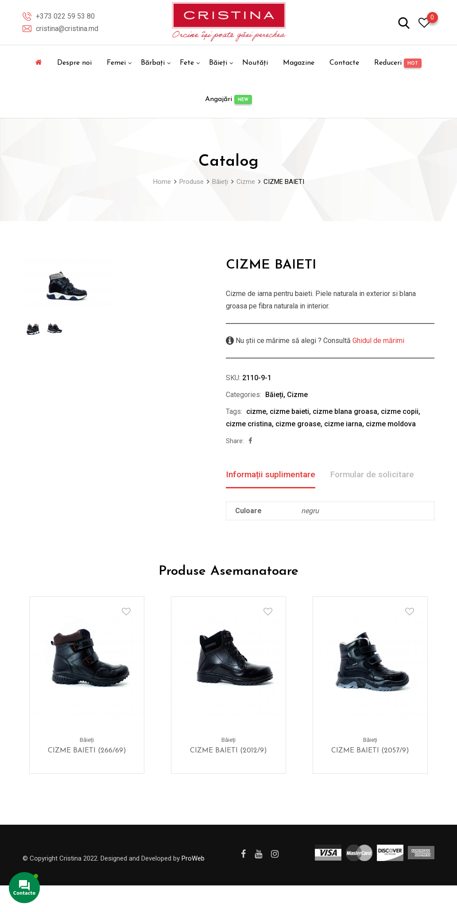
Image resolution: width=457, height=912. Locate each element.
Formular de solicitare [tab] (270, 501)
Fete (187, 62)
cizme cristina (249, 424)
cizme (256, 411)
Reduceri (398, 63)
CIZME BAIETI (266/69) (87, 777)
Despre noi (74, 62)
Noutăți (255, 62)
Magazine (298, 62)
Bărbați (153, 62)
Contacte (344, 62)
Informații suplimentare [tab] (273, 475)
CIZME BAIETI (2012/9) (228, 777)
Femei (116, 62)
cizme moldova (391, 424)
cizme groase (298, 424)
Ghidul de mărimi (377, 340)
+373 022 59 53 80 (65, 16)
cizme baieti (289, 411)
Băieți (218, 62)
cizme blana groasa (345, 411)
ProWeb (193, 885)
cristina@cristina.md (67, 28)
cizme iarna (343, 424)
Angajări (228, 99)
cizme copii (399, 411)
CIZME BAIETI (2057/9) (370, 777)
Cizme (297, 394)
